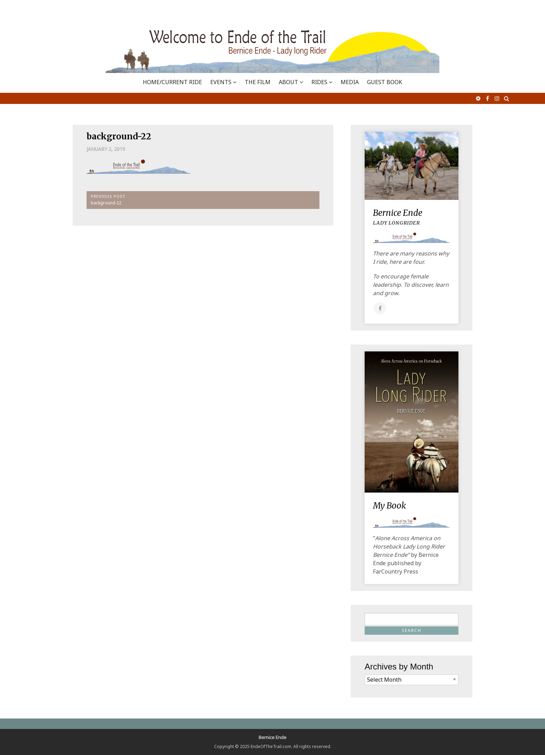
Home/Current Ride (172, 82)
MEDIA (350, 82)
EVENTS (220, 82)
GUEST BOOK (384, 82)
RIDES (319, 82)
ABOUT (288, 82)
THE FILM (257, 82)
